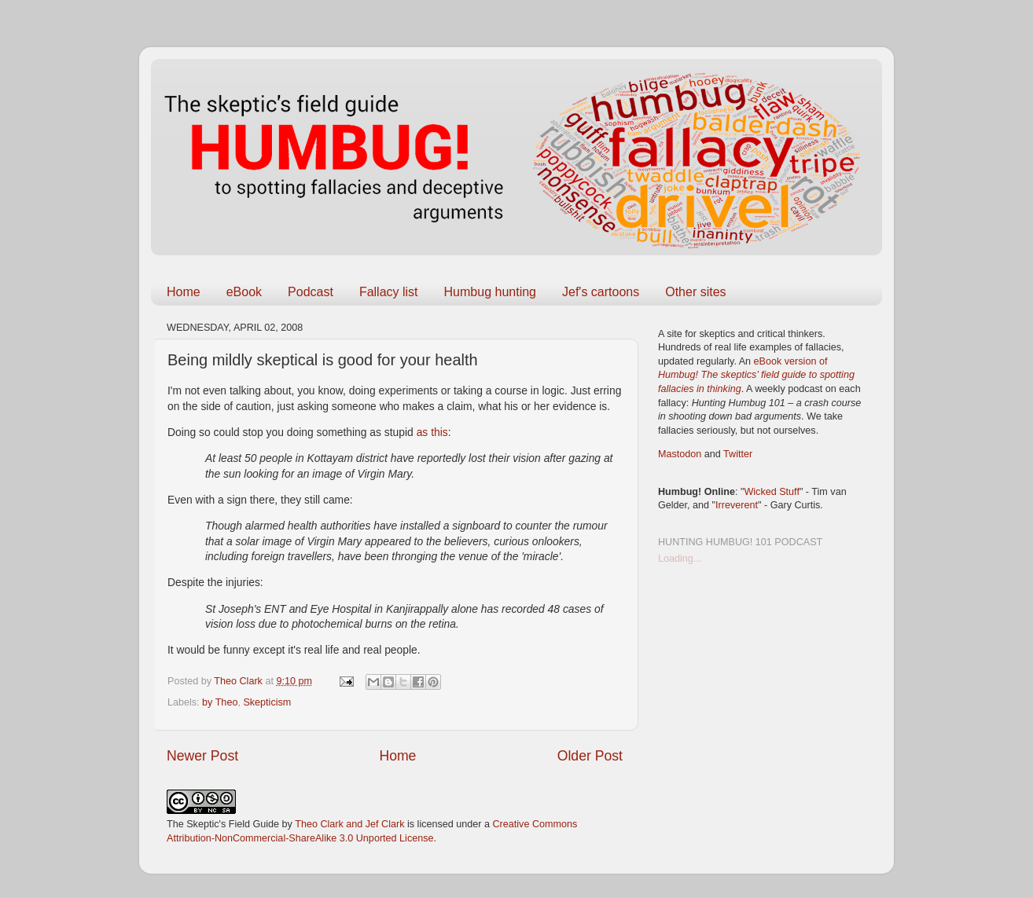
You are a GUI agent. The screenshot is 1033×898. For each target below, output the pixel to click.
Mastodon (679, 454)
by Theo (219, 702)
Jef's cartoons (600, 292)
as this (432, 432)
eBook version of (756, 375)
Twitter (737, 454)
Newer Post (202, 756)
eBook (244, 292)
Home (183, 292)
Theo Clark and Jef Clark (349, 824)
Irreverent (736, 505)
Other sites (695, 292)
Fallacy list (388, 292)
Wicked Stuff (771, 491)
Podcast (310, 292)
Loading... (679, 558)
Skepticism (267, 702)
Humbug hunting (490, 292)
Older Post (590, 756)
